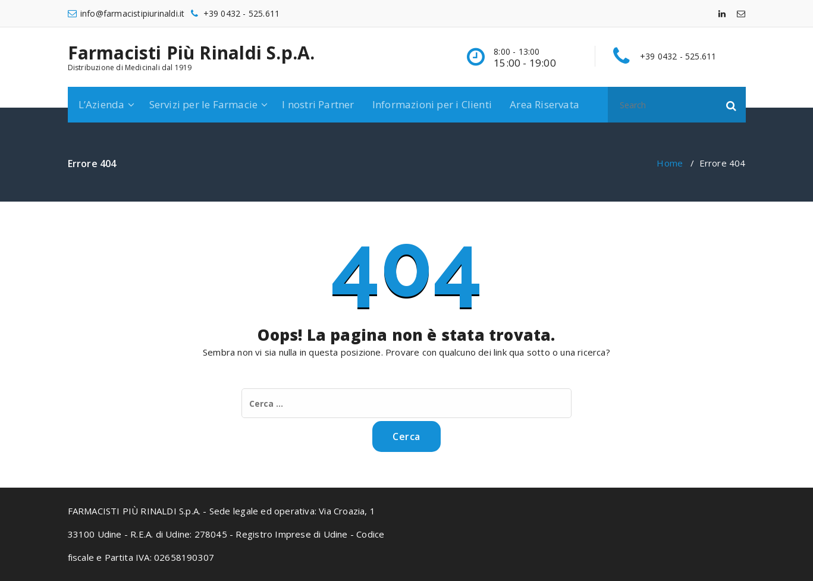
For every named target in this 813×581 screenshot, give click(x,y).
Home (670, 163)
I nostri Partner (318, 104)
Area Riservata (544, 104)
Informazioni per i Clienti (432, 104)
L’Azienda (102, 104)
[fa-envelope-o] (741, 13)
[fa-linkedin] (722, 13)
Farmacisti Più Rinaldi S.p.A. (191, 53)
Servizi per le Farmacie (203, 104)
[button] (731, 104)
